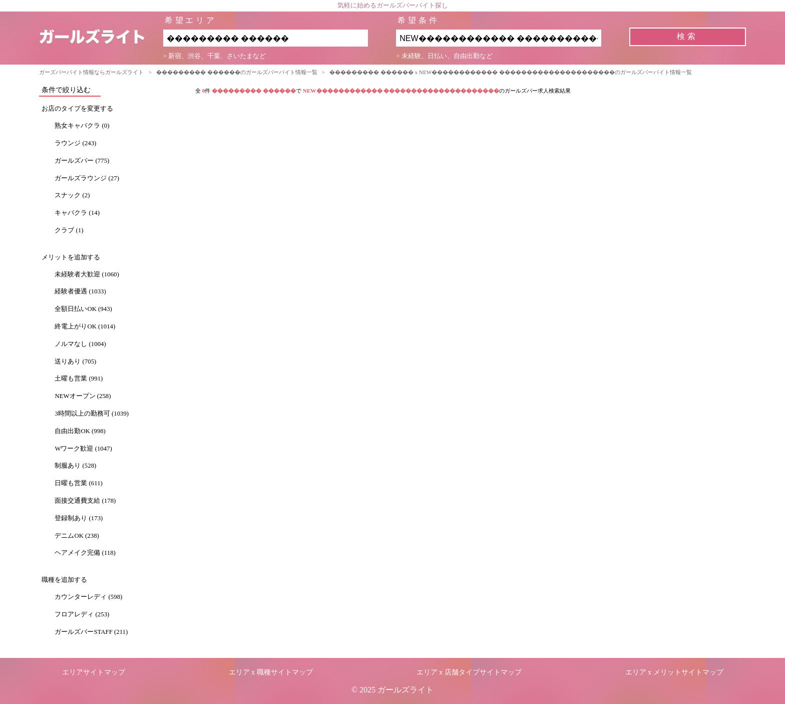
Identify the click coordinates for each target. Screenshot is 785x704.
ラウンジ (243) (75, 143)
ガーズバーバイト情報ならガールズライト (91, 72)
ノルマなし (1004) (80, 343)
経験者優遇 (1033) (80, 291)
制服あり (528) (75, 465)
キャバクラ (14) (77, 212)
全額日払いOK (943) (83, 308)
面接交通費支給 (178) (85, 500)
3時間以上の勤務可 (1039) (92, 413)
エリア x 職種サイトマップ (271, 672)
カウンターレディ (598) (88, 596)
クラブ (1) (69, 230)
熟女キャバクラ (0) (82, 125)
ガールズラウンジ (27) (87, 178)
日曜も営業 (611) (78, 483)
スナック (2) (72, 195)
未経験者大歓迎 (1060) (87, 274)
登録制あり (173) (79, 518)
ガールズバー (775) (82, 160)
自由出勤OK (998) (80, 431)
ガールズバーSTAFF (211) (91, 631)
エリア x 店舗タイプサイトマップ (469, 672)
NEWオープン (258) (83, 396)
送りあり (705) (75, 361)
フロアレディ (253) (82, 614)
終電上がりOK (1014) (85, 326)
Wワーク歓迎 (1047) (83, 448)
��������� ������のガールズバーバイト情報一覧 (236, 72)
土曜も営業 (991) (79, 378)
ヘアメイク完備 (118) (85, 552)
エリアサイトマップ (93, 672)
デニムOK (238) (77, 535)
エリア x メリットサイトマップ (674, 672)
